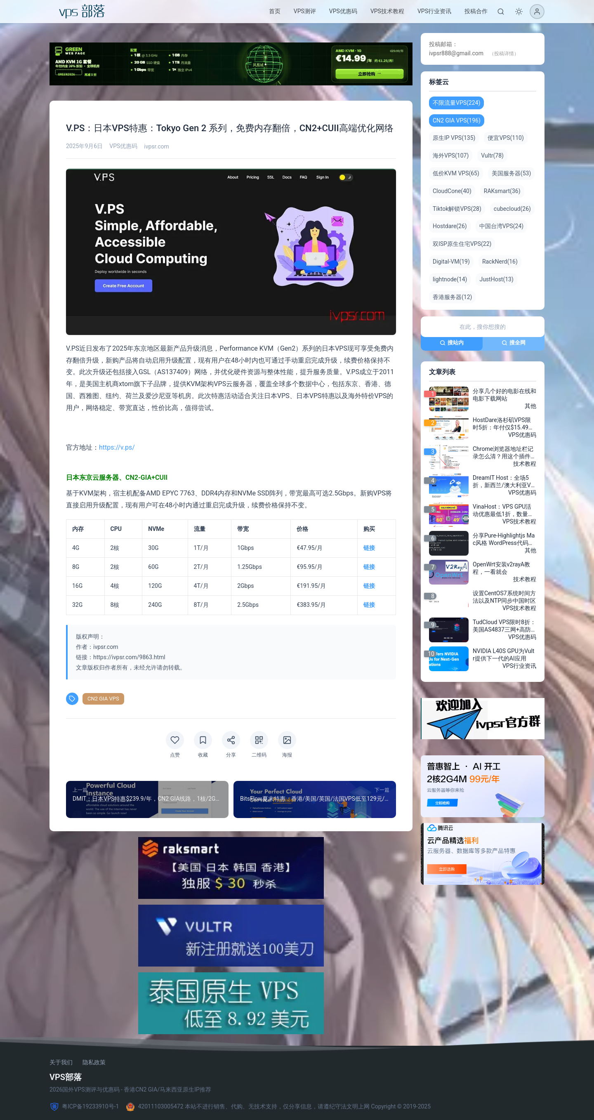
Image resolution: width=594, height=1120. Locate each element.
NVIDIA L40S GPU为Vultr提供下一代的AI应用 (503, 655)
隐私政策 (94, 1062)
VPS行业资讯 (434, 11)
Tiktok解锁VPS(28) (457, 208)
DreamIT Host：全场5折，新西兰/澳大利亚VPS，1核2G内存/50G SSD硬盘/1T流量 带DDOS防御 (504, 481)
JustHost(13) (496, 279)
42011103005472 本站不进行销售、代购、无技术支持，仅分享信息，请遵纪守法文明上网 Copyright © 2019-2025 (278, 1107)
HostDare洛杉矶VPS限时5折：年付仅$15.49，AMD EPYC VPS (503, 424)
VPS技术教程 (387, 11)
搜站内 (452, 343)
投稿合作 (476, 11)
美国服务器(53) (511, 173)
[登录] (537, 11)
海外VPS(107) (451, 155)
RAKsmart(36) (502, 191)
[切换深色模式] (519, 11)
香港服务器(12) (452, 297)
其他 (530, 406)
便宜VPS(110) (505, 137)
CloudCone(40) (452, 191)
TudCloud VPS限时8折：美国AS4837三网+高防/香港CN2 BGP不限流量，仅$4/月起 (504, 626)
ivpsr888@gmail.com (456, 53)
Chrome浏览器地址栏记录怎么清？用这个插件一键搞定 (504, 453)
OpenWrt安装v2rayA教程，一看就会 (501, 568)
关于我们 (61, 1062)
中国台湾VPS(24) (501, 226)
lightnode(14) (450, 279)
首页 (274, 11)
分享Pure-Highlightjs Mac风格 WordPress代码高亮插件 (504, 539)
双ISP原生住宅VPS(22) (462, 244)
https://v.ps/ (117, 447)
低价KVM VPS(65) (456, 173)
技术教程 (524, 463)
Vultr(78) (492, 155)
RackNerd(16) (500, 261)
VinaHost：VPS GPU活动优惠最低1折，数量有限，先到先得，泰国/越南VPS (503, 510)
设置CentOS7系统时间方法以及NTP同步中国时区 (504, 597)
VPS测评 (305, 11)
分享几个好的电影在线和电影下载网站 (504, 395)
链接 (369, 548)
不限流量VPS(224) (456, 102)
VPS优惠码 (343, 11)
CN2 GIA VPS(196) (457, 120)
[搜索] (500, 11)
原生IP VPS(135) (454, 137)
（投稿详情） (504, 54)
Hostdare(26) (450, 226)
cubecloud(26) (512, 208)
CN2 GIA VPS (103, 699)
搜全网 (514, 343)
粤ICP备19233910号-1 (84, 1107)
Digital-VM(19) (451, 261)
